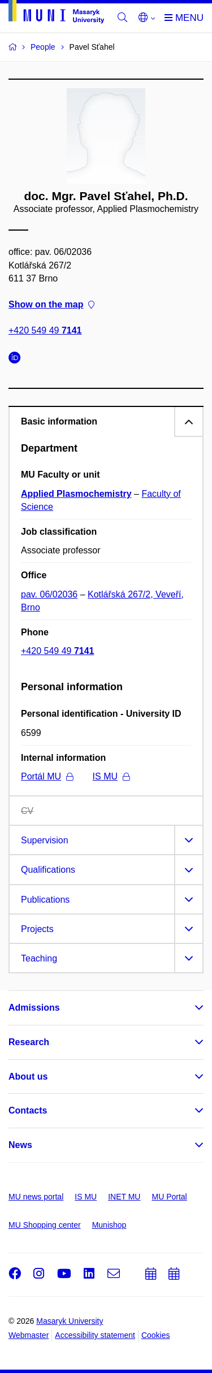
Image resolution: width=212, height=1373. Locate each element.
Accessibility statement (95, 1335)
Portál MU (47, 776)
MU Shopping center (44, 1224)
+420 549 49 (44, 331)
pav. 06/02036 (49, 594)
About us (27, 1076)
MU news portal (35, 1196)
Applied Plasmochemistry (76, 494)
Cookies (155, 1335)
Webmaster (28, 1335)
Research (28, 1042)
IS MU (111, 776)
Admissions (34, 1007)
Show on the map (51, 304)
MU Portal (169, 1196)
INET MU (124, 1196)
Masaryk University (69, 1321)
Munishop (109, 1224)
